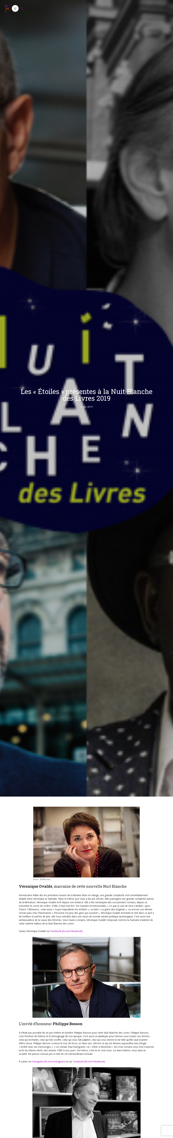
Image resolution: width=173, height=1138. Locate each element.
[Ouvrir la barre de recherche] (22, 8)
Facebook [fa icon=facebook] (67, 931)
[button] (15, 8)
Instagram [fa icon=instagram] (48, 1061)
